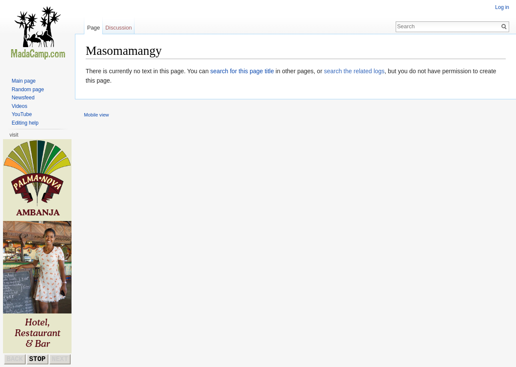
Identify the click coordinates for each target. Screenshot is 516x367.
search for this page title (242, 71)
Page (93, 27)
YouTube (22, 114)
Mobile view (96, 114)
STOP (37, 359)
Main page (24, 81)
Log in (502, 7)
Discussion (118, 27)
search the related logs (354, 71)
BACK (14, 359)
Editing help (25, 123)
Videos (19, 106)
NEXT (60, 359)
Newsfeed (23, 98)
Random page (28, 89)
